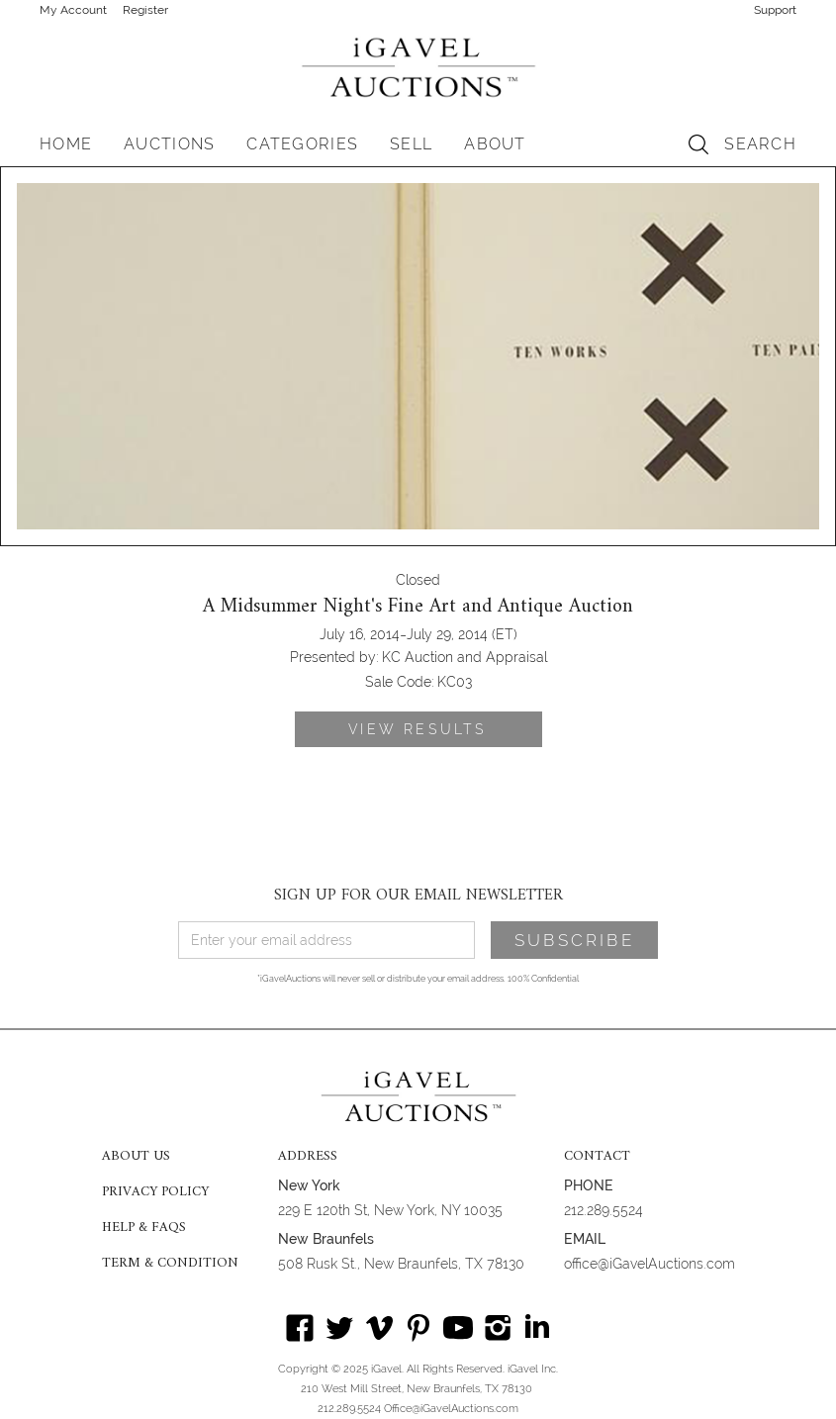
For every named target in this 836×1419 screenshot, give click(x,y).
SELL (411, 144)
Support (775, 10)
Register (145, 10)
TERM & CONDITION (170, 1264)
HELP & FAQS (144, 1228)
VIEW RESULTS (417, 729)
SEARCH (760, 144)
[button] (169, 144)
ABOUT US (136, 1157)
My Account (73, 10)
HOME (66, 144)
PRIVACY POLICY (155, 1192)
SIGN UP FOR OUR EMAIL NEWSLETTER (418, 895)
